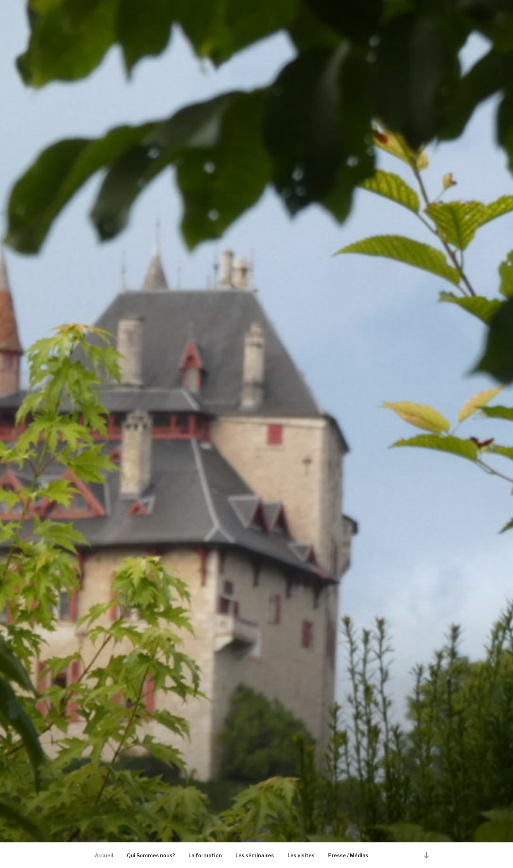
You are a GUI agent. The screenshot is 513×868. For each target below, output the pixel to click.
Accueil (104, 855)
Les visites (301, 855)
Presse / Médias (348, 855)
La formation (205, 855)
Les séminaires (254, 855)
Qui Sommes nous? (151, 855)
